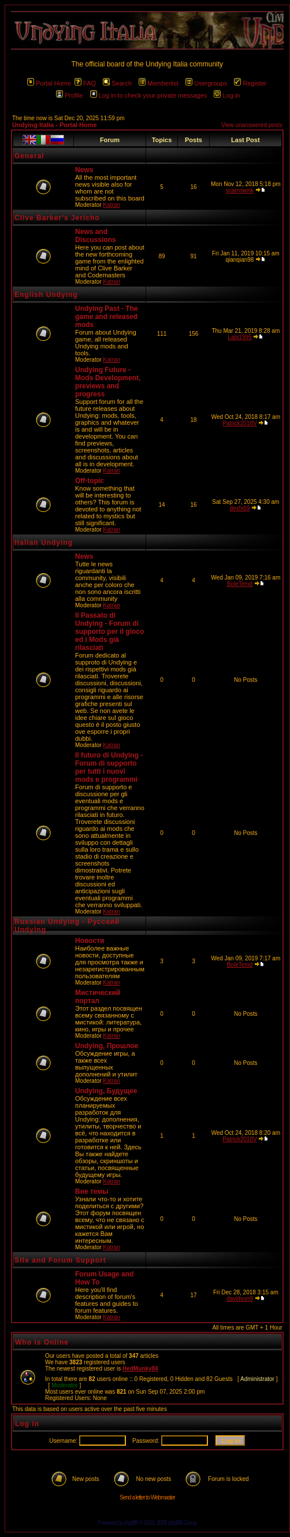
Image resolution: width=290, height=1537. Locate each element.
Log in (227, 95)
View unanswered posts (251, 125)
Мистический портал (97, 997)
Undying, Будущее (106, 1091)
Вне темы (91, 1191)
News (84, 170)
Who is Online (42, 1342)
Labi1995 (239, 337)
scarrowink (240, 190)
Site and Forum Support (60, 1260)
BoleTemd (239, 584)
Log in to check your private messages (148, 95)
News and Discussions (95, 236)
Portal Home (49, 83)
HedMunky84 (140, 1368)
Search (117, 83)
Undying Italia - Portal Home (54, 124)
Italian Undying (43, 543)
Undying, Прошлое (106, 1046)
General (29, 156)
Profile (69, 95)
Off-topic (89, 481)
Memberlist (159, 83)
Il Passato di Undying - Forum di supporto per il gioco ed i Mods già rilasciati (109, 631)
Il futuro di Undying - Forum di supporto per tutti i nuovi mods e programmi (109, 767)
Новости (89, 941)
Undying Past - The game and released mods (106, 317)
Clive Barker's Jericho (57, 218)
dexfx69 (239, 508)
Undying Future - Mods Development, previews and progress (107, 382)
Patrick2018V (239, 423)
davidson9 (239, 1298)
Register (250, 83)
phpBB (131, 1523)
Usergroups (206, 83)
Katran (111, 205)
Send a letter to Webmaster (147, 1497)
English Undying (46, 295)
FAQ (85, 83)
